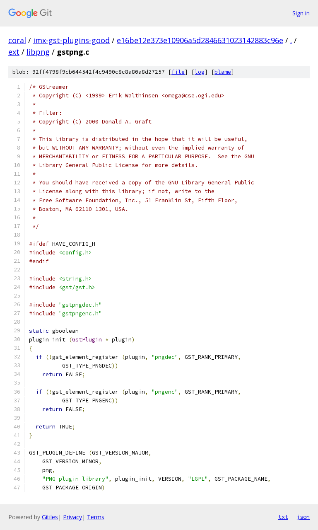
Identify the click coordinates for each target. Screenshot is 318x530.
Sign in (301, 13)
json (303, 516)
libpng (38, 52)
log (200, 71)
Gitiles (50, 517)
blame (222, 71)
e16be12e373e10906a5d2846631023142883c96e (200, 40)
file (178, 71)
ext (13, 52)
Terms (95, 517)
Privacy (72, 517)
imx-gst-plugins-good (71, 40)
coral (17, 40)
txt (283, 516)
